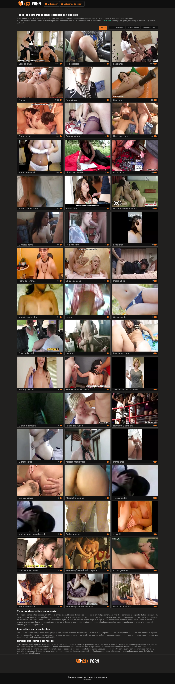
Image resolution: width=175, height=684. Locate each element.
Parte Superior (133, 28)
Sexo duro (107, 21)
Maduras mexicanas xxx (78, 677)
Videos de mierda (117, 28)
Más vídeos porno (150, 28)
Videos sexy (51, 4)
